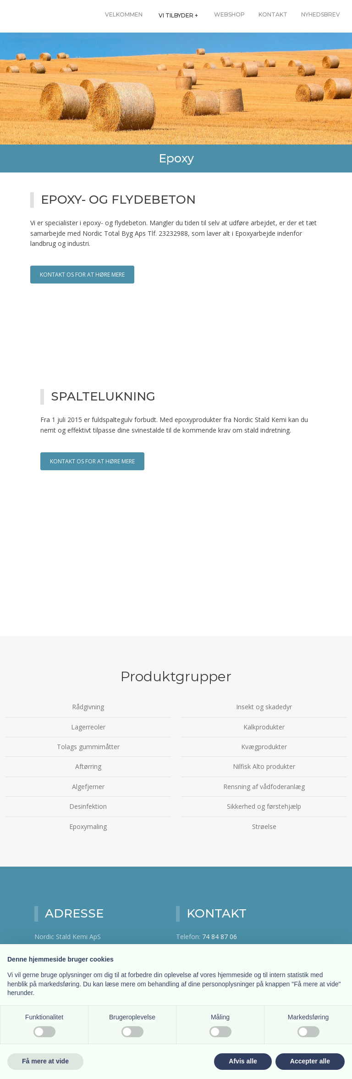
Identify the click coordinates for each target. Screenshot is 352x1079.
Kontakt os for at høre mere (82, 274)
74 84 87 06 (219, 936)
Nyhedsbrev (320, 14)
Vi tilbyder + (178, 15)
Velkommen (124, 14)
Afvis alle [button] (243, 1061)
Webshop (229, 14)
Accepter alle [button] (310, 1061)
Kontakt (272, 14)
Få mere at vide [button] (45, 1061)
